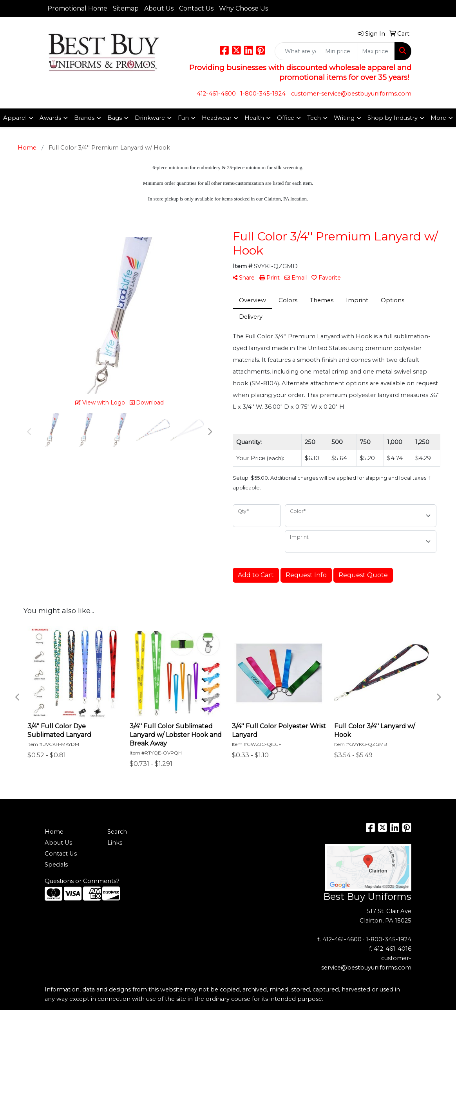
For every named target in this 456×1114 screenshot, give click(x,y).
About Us (159, 8)
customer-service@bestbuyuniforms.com (351, 93)
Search (117, 831)
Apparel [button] (15, 117)
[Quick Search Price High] (376, 51)
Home (54, 831)
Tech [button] (314, 117)
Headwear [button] (217, 117)
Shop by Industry (392, 117)
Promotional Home (77, 8)
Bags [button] (114, 117)
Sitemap (126, 8)
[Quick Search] (298, 51)
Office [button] (285, 117)
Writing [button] (344, 117)
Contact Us (196, 8)
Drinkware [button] (150, 117)
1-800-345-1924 (263, 93)
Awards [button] (50, 117)
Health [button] (254, 117)
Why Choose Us (243, 8)
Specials (56, 864)
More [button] (438, 117)
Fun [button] (183, 117)
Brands (84, 117)
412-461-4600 (216, 93)
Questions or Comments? (82, 881)
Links (114, 842)
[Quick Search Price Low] (339, 51)
